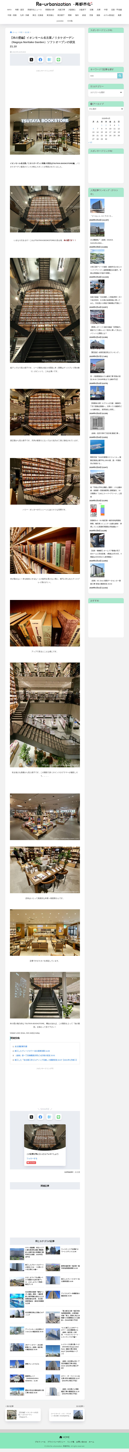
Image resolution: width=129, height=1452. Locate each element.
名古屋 (77, 1175)
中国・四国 (12, 15)
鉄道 (84, 15)
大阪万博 (61, 9)
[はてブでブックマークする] (49, 59)
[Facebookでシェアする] (40, 59)
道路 (98, 15)
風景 (119, 15)
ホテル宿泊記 (109, 15)
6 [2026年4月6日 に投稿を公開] (93, 128)
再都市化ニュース (35, 9)
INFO (9, 9)
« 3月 (90, 142)
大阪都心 (72, 9)
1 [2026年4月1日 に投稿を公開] (101, 125)
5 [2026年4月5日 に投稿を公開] (118, 125)
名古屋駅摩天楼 (21, 1046)
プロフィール (40, 1445)
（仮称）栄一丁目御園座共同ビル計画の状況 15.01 (35, 1055)
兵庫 (98, 9)
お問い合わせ (81, 1445)
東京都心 (50, 15)
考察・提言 (19, 9)
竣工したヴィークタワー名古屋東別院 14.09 (32, 1051)
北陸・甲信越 (116, 9)
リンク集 (70, 1445)
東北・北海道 (37, 15)
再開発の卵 (49, 9)
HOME (64, 1440)
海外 (77, 15)
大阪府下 (82, 9)
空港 (91, 15)
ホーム (91, 1445)
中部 (106, 9)
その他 (69, 20)
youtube (60, 20)
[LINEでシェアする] (59, 59)
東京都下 (60, 15)
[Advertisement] (45, 89)
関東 (70, 15)
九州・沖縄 (24, 15)
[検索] (120, 75)
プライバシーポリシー (56, 1445)
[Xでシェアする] (31, 59)
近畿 (91, 9)
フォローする (32, 1162)
